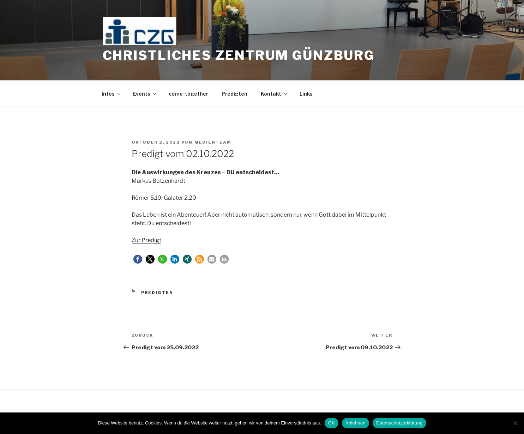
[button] (137, 259)
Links (306, 94)
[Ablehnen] (515, 423)
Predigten (234, 94)
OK (331, 423)
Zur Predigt (146, 240)
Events (145, 94)
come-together (188, 94)
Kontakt (274, 94)
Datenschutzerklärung (399, 423)
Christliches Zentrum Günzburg (239, 55)
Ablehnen (355, 423)
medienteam (213, 142)
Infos (111, 94)
